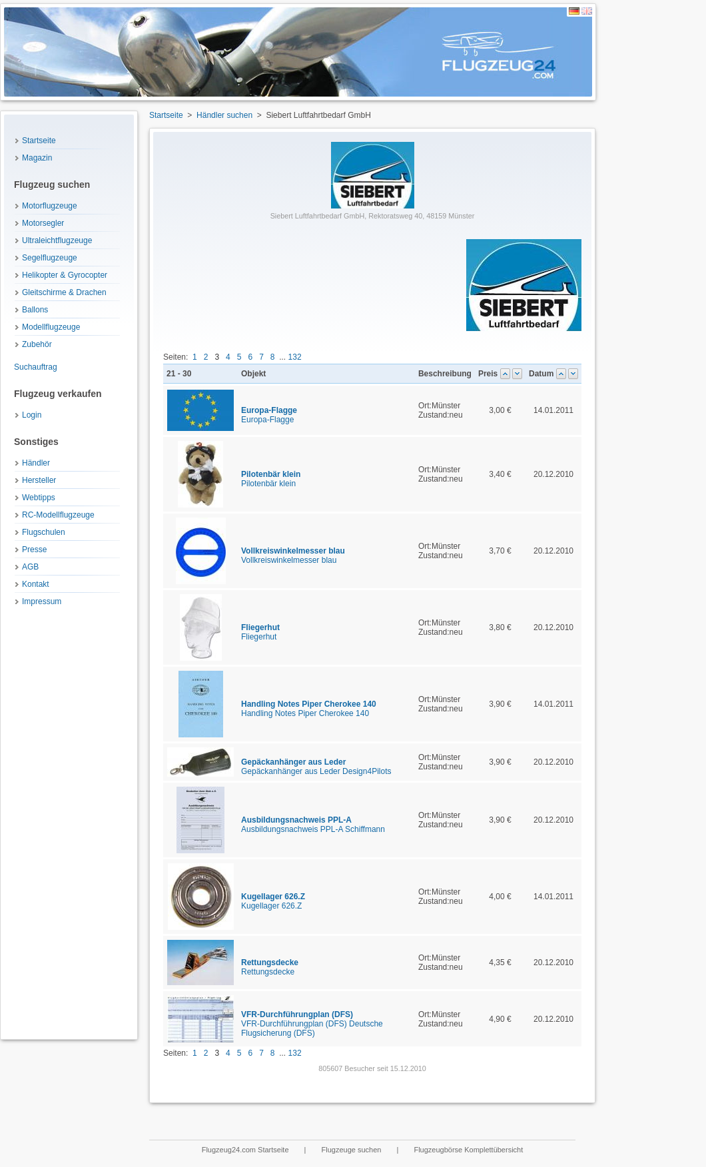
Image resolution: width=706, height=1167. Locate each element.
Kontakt (35, 584)
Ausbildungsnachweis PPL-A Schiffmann (313, 824)
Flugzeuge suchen (353, 1150)
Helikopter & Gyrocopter (64, 275)
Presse (34, 549)
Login (31, 415)
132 (295, 357)
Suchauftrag (35, 367)
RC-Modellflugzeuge (58, 515)
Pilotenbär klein (270, 479)
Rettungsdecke (269, 967)
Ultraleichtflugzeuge (57, 240)
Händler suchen (224, 115)
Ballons (35, 309)
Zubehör (37, 344)
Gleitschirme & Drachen (64, 292)
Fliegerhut (260, 632)
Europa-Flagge (269, 415)
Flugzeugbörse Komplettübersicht (468, 1150)
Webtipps (38, 497)
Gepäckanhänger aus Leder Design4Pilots (316, 766)
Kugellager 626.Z (273, 901)
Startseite (39, 140)
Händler (36, 463)
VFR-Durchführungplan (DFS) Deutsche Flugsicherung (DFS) (312, 1024)
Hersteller (39, 480)
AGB (30, 567)
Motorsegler (43, 223)
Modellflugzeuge (51, 327)
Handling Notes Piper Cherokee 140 (308, 708)
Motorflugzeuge (49, 205)
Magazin (37, 158)
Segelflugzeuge (49, 257)
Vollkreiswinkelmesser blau (293, 555)
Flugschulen (43, 532)
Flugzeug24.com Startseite (246, 1150)
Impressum (41, 601)
